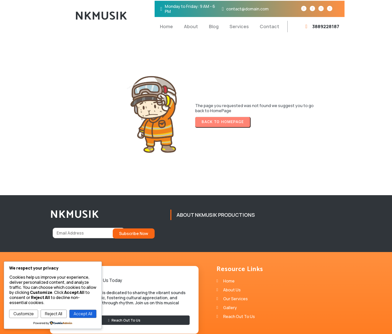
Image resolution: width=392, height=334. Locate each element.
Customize (23, 313)
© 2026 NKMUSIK (196, 326)
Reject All (53, 313)
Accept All (83, 313)
